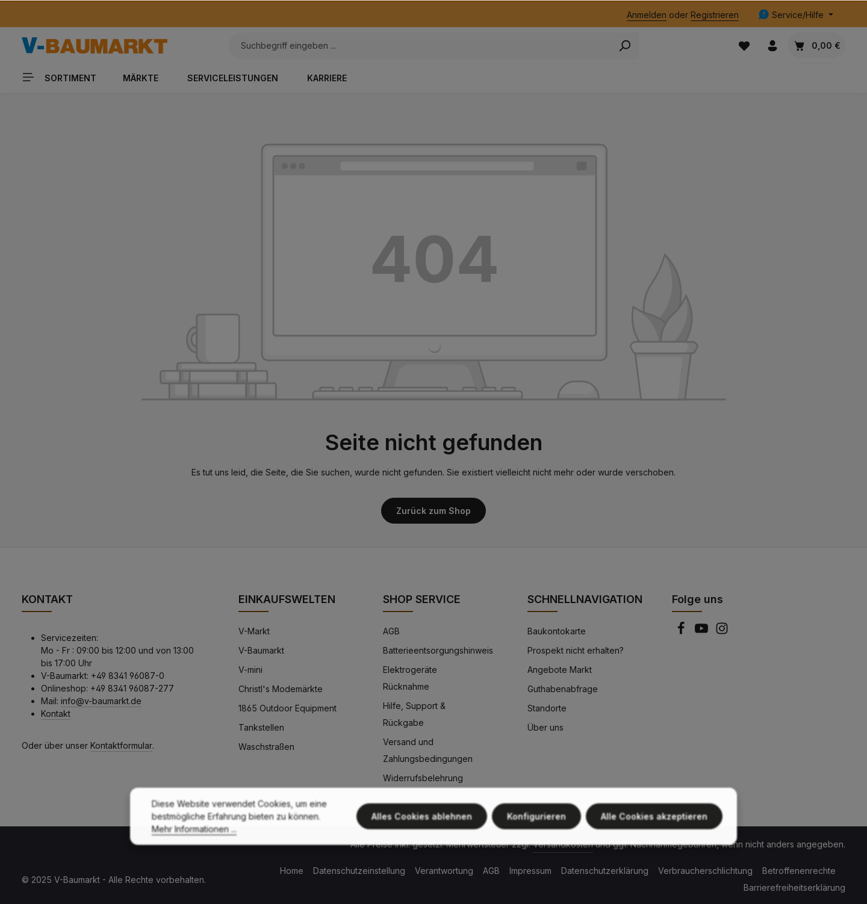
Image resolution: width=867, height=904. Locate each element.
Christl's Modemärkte (280, 689)
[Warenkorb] (816, 45)
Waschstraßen (266, 746)
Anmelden (647, 15)
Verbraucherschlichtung (705, 870)
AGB (391, 631)
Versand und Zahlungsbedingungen (428, 750)
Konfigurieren (536, 825)
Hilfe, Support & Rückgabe (414, 714)
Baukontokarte (556, 631)
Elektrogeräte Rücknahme (410, 678)
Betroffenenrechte (799, 870)
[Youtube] (702, 632)
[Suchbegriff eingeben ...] (419, 46)
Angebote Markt (559, 669)
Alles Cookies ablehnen (421, 825)
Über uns (545, 727)
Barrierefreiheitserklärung (794, 887)
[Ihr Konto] (772, 45)
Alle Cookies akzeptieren (654, 825)
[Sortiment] (64, 77)
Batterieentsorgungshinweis (438, 650)
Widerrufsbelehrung (423, 778)
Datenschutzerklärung (604, 870)
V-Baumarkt (261, 650)
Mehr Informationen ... (194, 837)
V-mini (250, 669)
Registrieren (715, 15)
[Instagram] (722, 632)
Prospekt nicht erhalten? (575, 650)
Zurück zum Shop (433, 511)
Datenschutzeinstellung (359, 870)
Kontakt (55, 713)
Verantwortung (444, 870)
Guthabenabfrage (562, 689)
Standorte (547, 708)
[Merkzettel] (744, 45)
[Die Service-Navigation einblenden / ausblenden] (796, 14)
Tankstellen (261, 727)
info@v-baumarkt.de (101, 701)
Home (291, 870)
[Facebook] (682, 632)
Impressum (530, 870)
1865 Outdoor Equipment (287, 708)
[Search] (625, 46)
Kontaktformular (121, 745)
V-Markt (254, 631)
